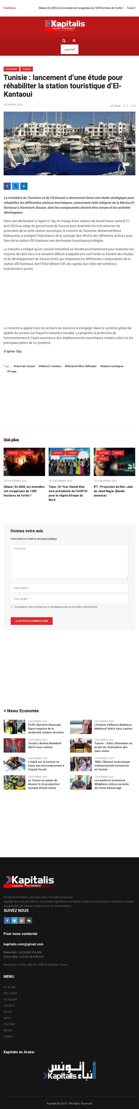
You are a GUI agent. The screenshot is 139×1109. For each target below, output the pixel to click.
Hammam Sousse (25, 366)
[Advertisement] (69, 300)
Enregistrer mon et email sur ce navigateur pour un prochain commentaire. (56, 607)
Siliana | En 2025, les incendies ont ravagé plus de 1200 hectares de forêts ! (89, 8)
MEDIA (8, 1030)
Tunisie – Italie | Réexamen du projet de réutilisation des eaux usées (113, 747)
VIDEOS (103, 458)
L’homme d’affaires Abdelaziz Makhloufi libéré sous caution (113, 727)
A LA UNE (10, 987)
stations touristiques (112, 366)
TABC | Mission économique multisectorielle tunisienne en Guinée (112, 765)
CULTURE (103, 453)
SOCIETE (13, 453)
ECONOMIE (11, 69)
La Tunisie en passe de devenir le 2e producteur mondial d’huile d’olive (44, 784)
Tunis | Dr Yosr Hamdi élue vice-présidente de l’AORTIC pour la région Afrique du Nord (68, 493)
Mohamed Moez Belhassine (81, 366)
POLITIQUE (10, 993)
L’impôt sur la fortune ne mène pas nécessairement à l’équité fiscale (46, 765)
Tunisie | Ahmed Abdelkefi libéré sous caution (44, 745)
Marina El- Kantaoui (50, 366)
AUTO (7, 1018)
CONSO (8, 1037)
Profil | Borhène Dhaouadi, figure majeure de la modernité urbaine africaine (46, 728)
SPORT (8, 1012)
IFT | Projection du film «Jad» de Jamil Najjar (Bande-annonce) (113, 491)
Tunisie (27, 69)
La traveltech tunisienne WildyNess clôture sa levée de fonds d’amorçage (111, 784)
